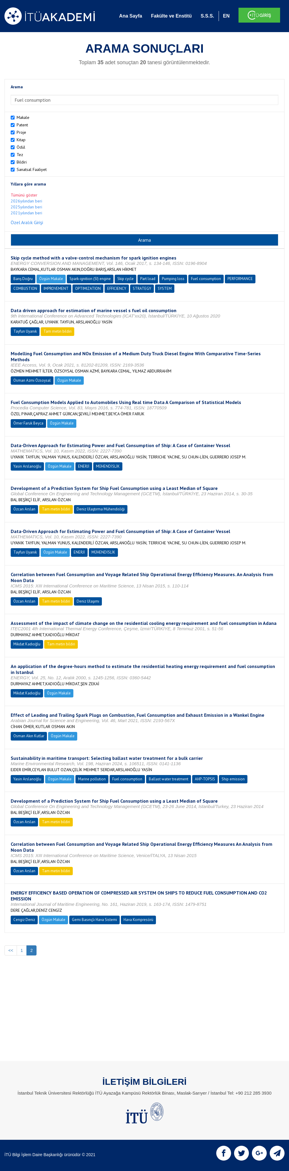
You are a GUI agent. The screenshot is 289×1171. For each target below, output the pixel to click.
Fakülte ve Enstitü (171, 15)
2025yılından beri (26, 207)
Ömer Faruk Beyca (28, 423)
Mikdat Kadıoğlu (26, 644)
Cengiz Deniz (24, 919)
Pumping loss (173, 278)
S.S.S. (207, 15)
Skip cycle (125, 278)
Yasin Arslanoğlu (27, 466)
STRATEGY (142, 288)
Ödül (21, 147)
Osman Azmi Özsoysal (32, 380)
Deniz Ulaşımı (88, 601)
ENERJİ (83, 466)
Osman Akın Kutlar (28, 735)
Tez (20, 154)
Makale (23, 117)
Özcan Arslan (24, 509)
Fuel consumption (206, 278)
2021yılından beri (26, 213)
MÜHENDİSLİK (108, 466)
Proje (21, 132)
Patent (22, 125)
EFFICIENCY (116, 288)
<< (10, 950)
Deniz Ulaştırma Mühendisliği (101, 509)
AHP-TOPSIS (205, 779)
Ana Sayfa (130, 15)
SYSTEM (165, 288)
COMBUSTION (25, 288)
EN (226, 15)
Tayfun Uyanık (25, 331)
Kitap (21, 139)
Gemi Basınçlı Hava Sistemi (94, 919)
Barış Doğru (23, 278)
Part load (147, 278)
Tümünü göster (24, 195)
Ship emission (233, 779)
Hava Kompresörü (138, 919)
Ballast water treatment (168, 779)
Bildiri (22, 162)
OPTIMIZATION (88, 288)
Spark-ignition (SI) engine (90, 278)
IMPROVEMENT (56, 288)
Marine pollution (92, 779)
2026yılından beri (26, 201)
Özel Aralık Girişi (27, 222)
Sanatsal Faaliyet (32, 169)
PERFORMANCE (240, 278)
